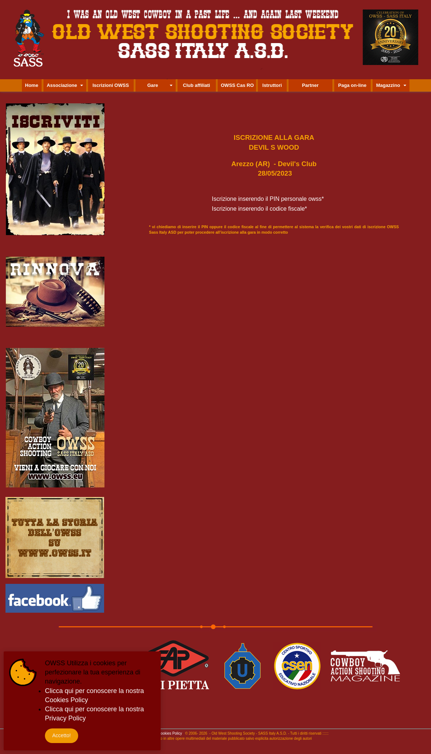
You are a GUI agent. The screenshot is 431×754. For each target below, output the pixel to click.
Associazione (62, 85)
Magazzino (388, 85)
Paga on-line (352, 85)
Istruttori (272, 85)
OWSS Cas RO (237, 85)
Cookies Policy (170, 733)
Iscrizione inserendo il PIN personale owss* (268, 199)
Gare (152, 85)
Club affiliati (196, 85)
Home (31, 85)
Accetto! (61, 735)
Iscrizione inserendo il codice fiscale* (259, 209)
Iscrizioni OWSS (110, 85)
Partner (310, 85)
